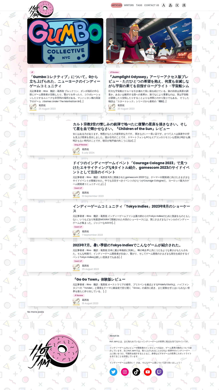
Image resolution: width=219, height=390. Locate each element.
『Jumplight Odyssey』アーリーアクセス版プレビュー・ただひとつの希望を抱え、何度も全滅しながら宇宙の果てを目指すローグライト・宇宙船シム (148, 81)
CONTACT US (151, 5)
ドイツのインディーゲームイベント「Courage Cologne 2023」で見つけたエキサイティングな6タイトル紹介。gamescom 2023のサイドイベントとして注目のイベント (131, 167)
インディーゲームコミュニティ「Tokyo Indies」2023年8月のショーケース (131, 208)
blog (76, 145)
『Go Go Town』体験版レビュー (99, 279)
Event (77, 188)
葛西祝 (42, 105)
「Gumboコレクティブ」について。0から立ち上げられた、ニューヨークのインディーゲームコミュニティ (65, 81)
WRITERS (129, 5)
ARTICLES (117, 5)
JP (32, 72)
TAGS (139, 5)
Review (115, 72)
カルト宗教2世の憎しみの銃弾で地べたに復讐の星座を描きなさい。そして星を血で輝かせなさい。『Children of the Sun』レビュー (130, 126)
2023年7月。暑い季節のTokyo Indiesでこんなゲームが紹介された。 (127, 245)
